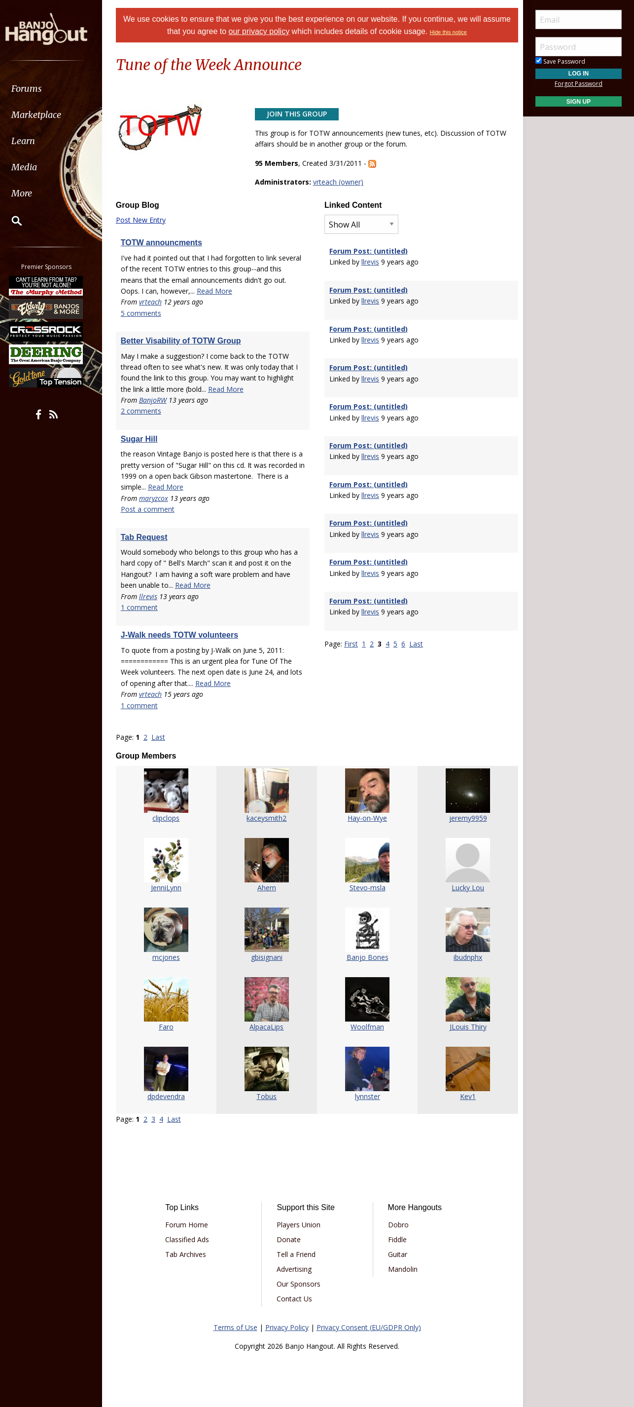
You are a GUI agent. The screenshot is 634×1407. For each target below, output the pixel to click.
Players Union (299, 1224)
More (31, 193)
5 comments (143, 313)
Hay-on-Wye (367, 818)
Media (33, 167)
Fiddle (396, 1239)
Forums (36, 88)
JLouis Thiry (466, 1026)
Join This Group (298, 113)
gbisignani (267, 957)
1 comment (141, 607)
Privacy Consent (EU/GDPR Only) (369, 1327)
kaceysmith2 (267, 818)
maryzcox (156, 498)
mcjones (168, 957)
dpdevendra (168, 1096)
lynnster (366, 1096)
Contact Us (295, 1298)
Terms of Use (235, 1327)
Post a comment (150, 509)
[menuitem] (55, 89)
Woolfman (367, 1026)
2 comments (143, 411)
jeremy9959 (466, 818)
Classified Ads (189, 1239)
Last (161, 737)
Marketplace (45, 114)
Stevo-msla (367, 887)
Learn (32, 141)
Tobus (267, 1096)
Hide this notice (448, 32)
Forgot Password (578, 83)
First (351, 643)
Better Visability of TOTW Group (183, 341)
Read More (217, 291)
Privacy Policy (287, 1327)
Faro (168, 1026)
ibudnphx (466, 957)
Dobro (397, 1224)
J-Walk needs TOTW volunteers (182, 635)
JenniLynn (168, 887)
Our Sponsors (299, 1284)
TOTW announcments (164, 242)
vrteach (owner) (339, 182)
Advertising (295, 1269)
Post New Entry (143, 220)
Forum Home (189, 1224)
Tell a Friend (297, 1254)
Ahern (267, 887)
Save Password (560, 61)
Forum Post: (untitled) (368, 251)
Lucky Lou (466, 887)
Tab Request (146, 537)
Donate (290, 1239)
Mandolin (402, 1269)
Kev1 (466, 1096)
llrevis (150, 596)
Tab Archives (188, 1254)
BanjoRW (155, 400)
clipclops (167, 818)
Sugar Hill (141, 439)
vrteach (152, 301)
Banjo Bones (366, 957)
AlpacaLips (267, 1026)
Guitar (396, 1254)
